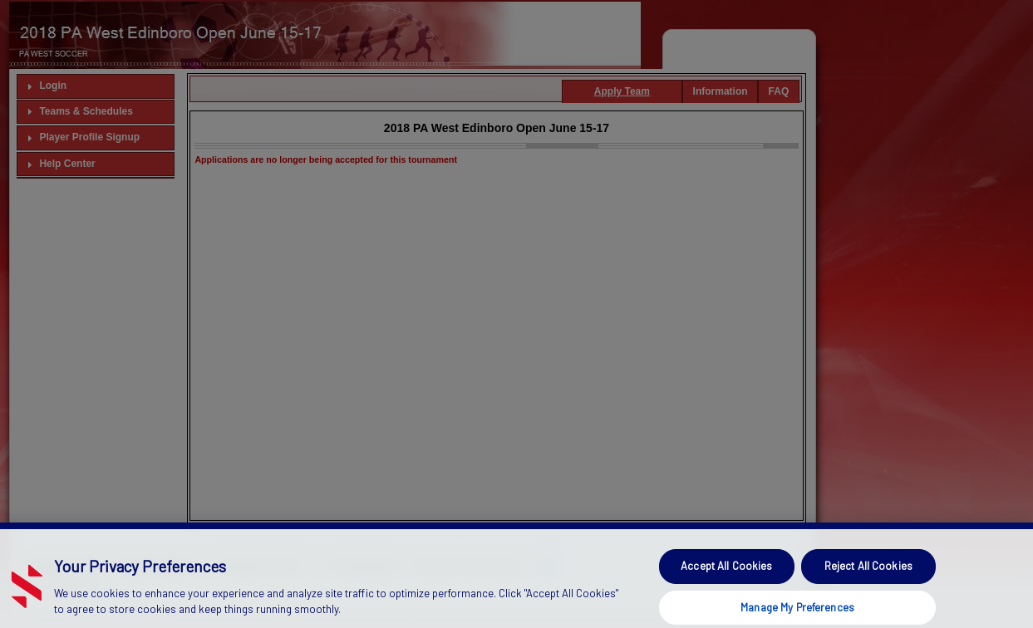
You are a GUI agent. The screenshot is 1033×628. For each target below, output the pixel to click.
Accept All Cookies (726, 580)
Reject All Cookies (868, 580)
